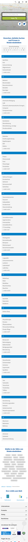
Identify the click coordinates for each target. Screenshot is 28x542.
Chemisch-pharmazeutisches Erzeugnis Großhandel (14, 105)
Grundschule (6, 179)
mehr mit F (6, 169)
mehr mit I (6, 230)
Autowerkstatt (7, 70)
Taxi (4, 380)
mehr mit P (6, 332)
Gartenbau (6, 187)
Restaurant (6, 340)
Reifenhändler (7, 345)
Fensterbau (6, 166)
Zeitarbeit (5, 436)
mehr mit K (6, 250)
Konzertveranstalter (8, 247)
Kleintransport (7, 245)
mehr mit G (6, 189)
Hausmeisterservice (8, 197)
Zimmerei (5, 434)
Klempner (5, 243)
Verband (5, 405)
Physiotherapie (7, 319)
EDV (4, 144)
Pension (5, 322)
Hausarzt (5, 199)
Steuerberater (6, 360)
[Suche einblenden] (15, 2)
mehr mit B (6, 92)
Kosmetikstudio (7, 240)
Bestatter (5, 88)
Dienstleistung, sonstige (9, 126)
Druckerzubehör (7, 128)
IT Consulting (6, 227)
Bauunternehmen (8, 85)
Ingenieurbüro (7, 220)
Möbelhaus (6, 278)
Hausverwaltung (7, 207)
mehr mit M (6, 290)
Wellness (5, 426)
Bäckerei (5, 80)
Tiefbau (5, 390)
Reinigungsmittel (7, 347)
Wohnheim (6, 423)
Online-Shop (6, 311)
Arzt (4, 62)
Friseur (4, 156)
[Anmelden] (19, 2)
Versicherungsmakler (8, 403)
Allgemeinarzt (6, 67)
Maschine (5, 288)
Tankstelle (6, 383)
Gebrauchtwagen (7, 177)
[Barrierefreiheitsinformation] (22, 2)
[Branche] (14, 14)
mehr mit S (6, 372)
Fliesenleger (6, 164)
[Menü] (26, 2)
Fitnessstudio (6, 159)
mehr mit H (6, 209)
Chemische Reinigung (9, 100)
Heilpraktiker (6, 202)
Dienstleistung (7, 123)
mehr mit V (6, 413)
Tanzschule (6, 385)
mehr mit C (6, 113)
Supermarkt (6, 367)
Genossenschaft (7, 184)
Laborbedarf (6, 265)
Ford (4, 161)
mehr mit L (6, 270)
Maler (4, 281)
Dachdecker (6, 121)
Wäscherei (5, 421)
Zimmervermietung (8, 439)
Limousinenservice (8, 260)
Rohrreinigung (7, 342)
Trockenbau (6, 388)
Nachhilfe (5, 298)
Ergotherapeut (7, 141)
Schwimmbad (6, 362)
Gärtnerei (5, 182)
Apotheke (5, 60)
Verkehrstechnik (7, 408)
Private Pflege (6, 329)
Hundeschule (6, 204)
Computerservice (7, 110)
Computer (5, 108)
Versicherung (6, 401)
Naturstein (6, 301)
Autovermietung (7, 65)
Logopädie (6, 258)
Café (4, 103)
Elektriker (5, 136)
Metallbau (5, 283)
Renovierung (6, 349)
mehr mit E (6, 148)
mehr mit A (6, 72)
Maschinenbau (7, 286)
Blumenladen (6, 83)
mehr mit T (6, 393)
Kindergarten (6, 238)
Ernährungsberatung (8, 139)
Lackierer (5, 263)
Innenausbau (6, 222)
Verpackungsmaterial (9, 410)
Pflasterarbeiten (7, 324)
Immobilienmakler (8, 217)
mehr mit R (6, 352)
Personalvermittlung (8, 327)
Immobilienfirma (7, 225)
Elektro (5, 146)
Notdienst (5, 303)
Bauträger (5, 90)
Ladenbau (5, 268)
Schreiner (5, 365)
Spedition (5, 370)
